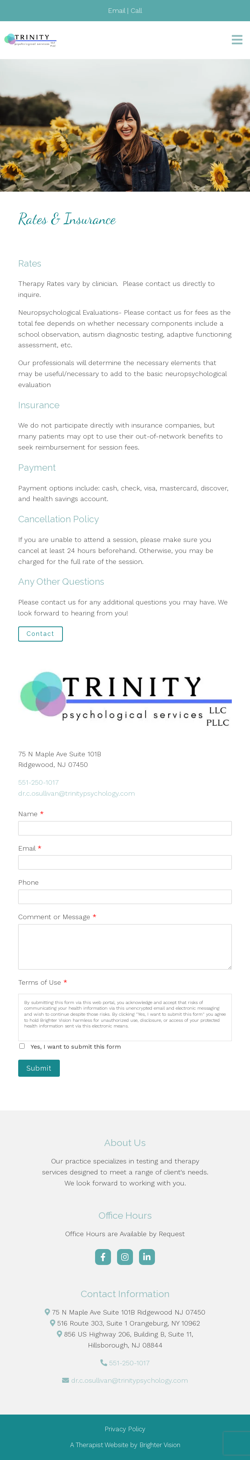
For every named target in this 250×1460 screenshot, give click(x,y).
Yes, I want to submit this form (76, 1046)
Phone (28, 882)
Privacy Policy (125, 1429)
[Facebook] (103, 1257)
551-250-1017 (38, 782)
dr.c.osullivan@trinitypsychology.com (76, 793)
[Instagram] (125, 1257)
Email (30, 848)
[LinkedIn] (147, 1257)
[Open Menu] (237, 40)
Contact (41, 633)
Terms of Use (42, 982)
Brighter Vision (159, 1445)
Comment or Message (57, 917)
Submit (39, 1068)
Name (31, 814)
